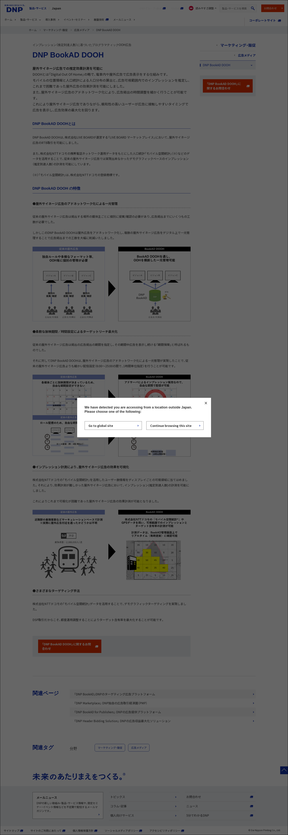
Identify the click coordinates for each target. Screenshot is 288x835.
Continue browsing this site (171, 425)
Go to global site (101, 425)
